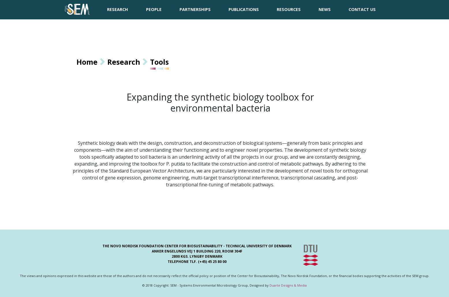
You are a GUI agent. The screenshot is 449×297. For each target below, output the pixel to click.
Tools (159, 62)
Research (123, 62)
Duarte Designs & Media (288, 285)
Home (87, 62)
